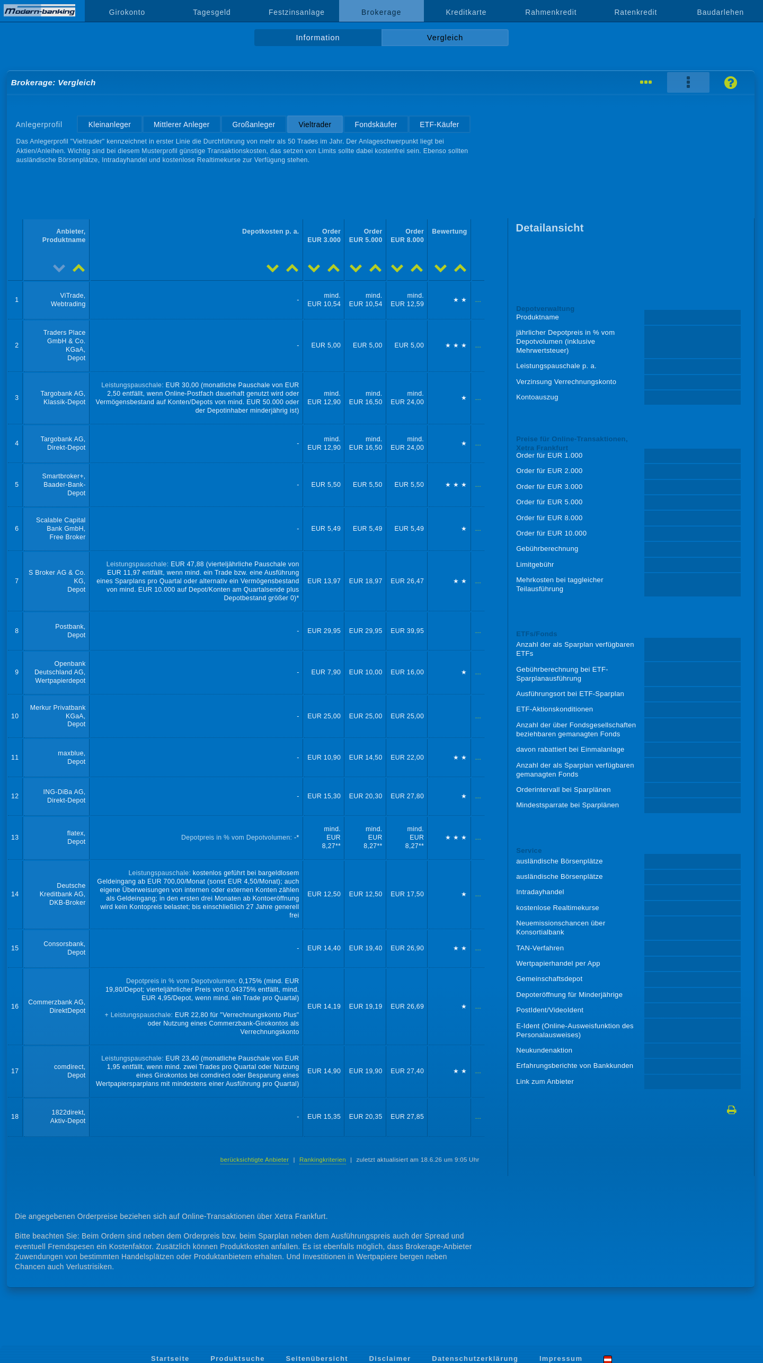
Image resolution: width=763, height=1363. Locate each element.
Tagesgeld (211, 12)
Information (318, 37)
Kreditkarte (466, 12)
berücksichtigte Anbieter (254, 1159)
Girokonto (127, 12)
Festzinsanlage (297, 12)
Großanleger (253, 124)
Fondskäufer (375, 124)
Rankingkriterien (322, 1159)
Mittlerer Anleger (182, 124)
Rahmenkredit (550, 12)
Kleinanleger (109, 124)
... (478, 300)
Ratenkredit (635, 12)
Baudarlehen (720, 12)
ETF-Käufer (439, 124)
